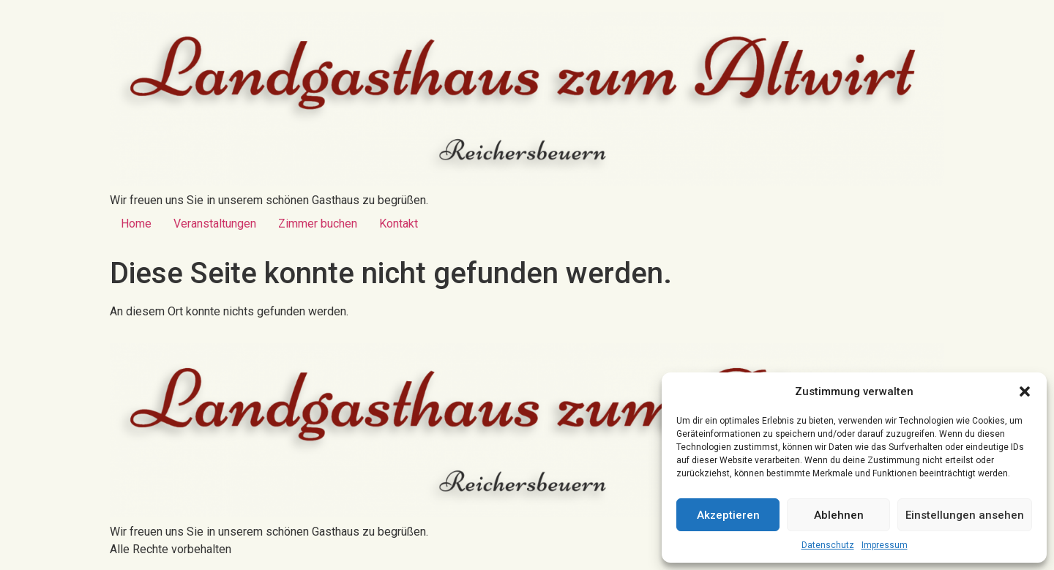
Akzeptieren (728, 515)
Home (136, 223)
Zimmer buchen (317, 223)
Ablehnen (839, 515)
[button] (1024, 391)
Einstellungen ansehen (964, 515)
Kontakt (398, 223)
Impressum (884, 545)
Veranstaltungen (214, 223)
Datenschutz (827, 545)
